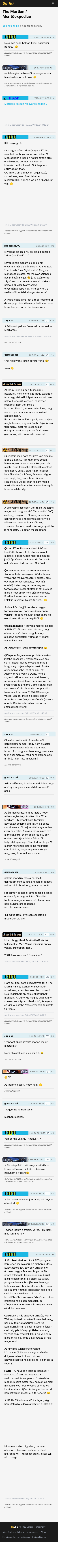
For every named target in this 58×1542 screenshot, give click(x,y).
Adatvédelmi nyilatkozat (13, 1532)
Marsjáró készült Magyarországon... (25, 103)
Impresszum (32, 1532)
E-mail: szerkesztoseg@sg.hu (16, 1537)
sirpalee (8, 320)
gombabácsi (11, 354)
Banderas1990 (12, 245)
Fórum (43, 1532)
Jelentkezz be (10, 25)
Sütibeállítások (39, 1537)
